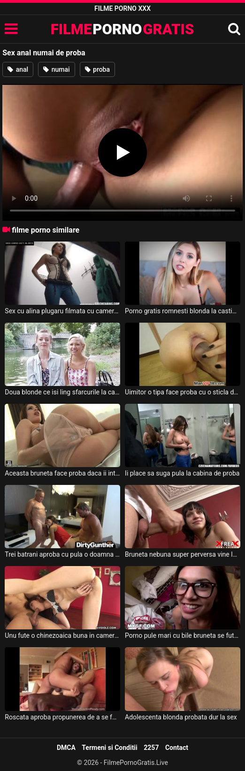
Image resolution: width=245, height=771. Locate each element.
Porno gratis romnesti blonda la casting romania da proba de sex (182, 311)
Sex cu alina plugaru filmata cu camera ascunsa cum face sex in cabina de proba (62, 311)
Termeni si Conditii (109, 747)
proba (97, 69)
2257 (151, 747)
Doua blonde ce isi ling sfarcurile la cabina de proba (62, 392)
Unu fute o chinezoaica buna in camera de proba (62, 635)
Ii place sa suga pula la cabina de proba (182, 473)
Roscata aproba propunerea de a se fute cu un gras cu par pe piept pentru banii (62, 717)
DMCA (66, 747)
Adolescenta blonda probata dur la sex (181, 717)
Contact (176, 747)
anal (18, 69)
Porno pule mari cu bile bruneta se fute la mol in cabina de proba (182, 635)
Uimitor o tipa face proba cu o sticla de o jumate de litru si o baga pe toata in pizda (182, 392)
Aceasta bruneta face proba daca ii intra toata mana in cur (62, 473)
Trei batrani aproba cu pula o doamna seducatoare (62, 554)
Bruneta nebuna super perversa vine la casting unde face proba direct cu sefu (182, 554)
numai (56, 69)
